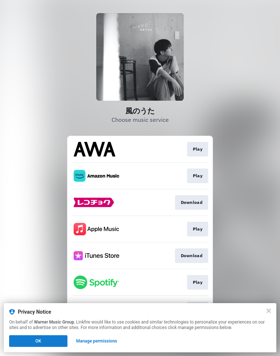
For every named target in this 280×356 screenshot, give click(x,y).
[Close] (269, 311)
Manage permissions (96, 341)
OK (38, 341)
